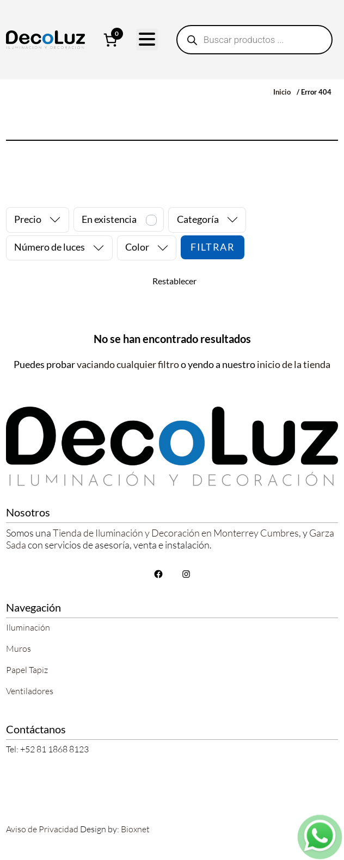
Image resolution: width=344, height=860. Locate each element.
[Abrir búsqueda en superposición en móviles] (255, 40)
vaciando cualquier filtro (128, 364)
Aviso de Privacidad (42, 829)
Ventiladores (29, 690)
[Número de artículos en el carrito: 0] (110, 40)
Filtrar (213, 247)
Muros (18, 648)
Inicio (282, 92)
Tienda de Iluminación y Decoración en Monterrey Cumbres (176, 533)
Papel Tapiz (27, 669)
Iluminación (28, 627)
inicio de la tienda (293, 364)
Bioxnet (135, 829)
